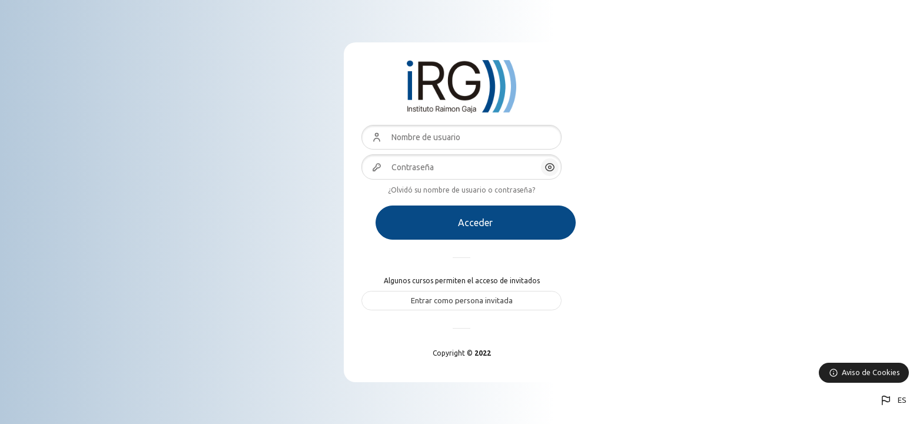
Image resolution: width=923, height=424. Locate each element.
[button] (892, 400)
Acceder (475, 222)
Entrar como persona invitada (462, 300)
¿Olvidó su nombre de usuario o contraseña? (461, 190)
